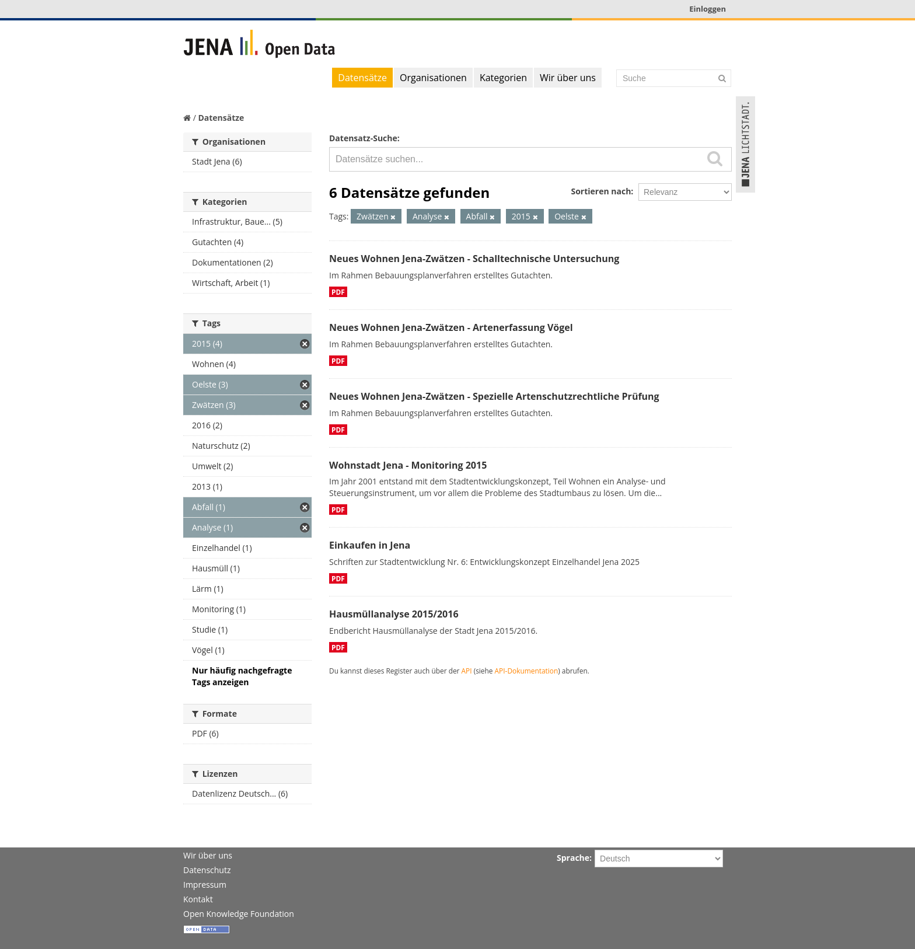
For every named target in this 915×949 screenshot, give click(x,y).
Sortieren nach (601, 191)
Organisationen (433, 77)
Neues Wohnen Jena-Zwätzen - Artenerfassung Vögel (451, 327)
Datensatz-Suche (363, 138)
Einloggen (707, 9)
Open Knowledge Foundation (238, 913)
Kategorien (503, 77)
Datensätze (362, 77)
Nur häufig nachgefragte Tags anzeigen (242, 676)
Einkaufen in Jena (369, 545)
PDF (338, 291)
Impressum (204, 884)
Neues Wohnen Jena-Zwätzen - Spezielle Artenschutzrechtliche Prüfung (494, 396)
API (467, 670)
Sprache (573, 857)
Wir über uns (568, 77)
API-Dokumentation (526, 670)
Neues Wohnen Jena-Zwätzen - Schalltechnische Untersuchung (474, 258)
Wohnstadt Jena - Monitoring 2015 (408, 465)
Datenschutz (207, 869)
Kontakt (198, 899)
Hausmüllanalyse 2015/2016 (394, 614)
